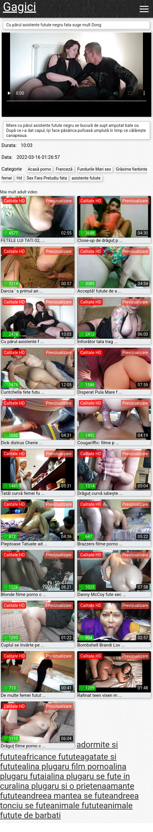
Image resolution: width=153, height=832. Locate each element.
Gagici (19, 7)
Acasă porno (39, 169)
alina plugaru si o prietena (59, 786)
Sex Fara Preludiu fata (47, 178)
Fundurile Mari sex (94, 169)
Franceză (64, 169)
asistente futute (86, 178)
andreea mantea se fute (65, 796)
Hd (19, 178)
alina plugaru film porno (65, 766)
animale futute (77, 805)
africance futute (51, 757)
